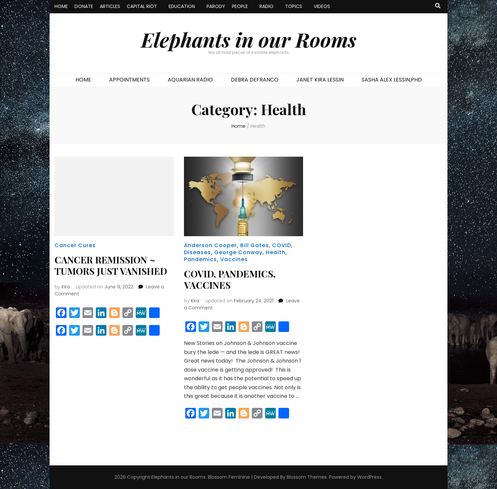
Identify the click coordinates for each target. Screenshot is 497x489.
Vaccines (234, 259)
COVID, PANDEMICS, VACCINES (229, 279)
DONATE (84, 6)
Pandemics (200, 259)
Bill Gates (254, 245)
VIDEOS (322, 6)
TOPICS (293, 6)
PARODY (216, 6)
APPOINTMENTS (129, 79)
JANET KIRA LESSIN (320, 79)
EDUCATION (182, 6)
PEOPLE (240, 6)
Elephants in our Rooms (248, 39)
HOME (61, 6)
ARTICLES (110, 6)
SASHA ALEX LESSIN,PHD (392, 79)
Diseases (197, 252)
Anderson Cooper (210, 245)
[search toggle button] (437, 6)
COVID (281, 245)
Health (275, 252)
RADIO (266, 6)
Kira (66, 286)
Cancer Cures (75, 245)
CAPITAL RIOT (142, 6)
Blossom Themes (307, 477)
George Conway (238, 252)
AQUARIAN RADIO (190, 79)
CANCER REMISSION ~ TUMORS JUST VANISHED (111, 265)
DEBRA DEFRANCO (254, 79)
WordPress (369, 477)
